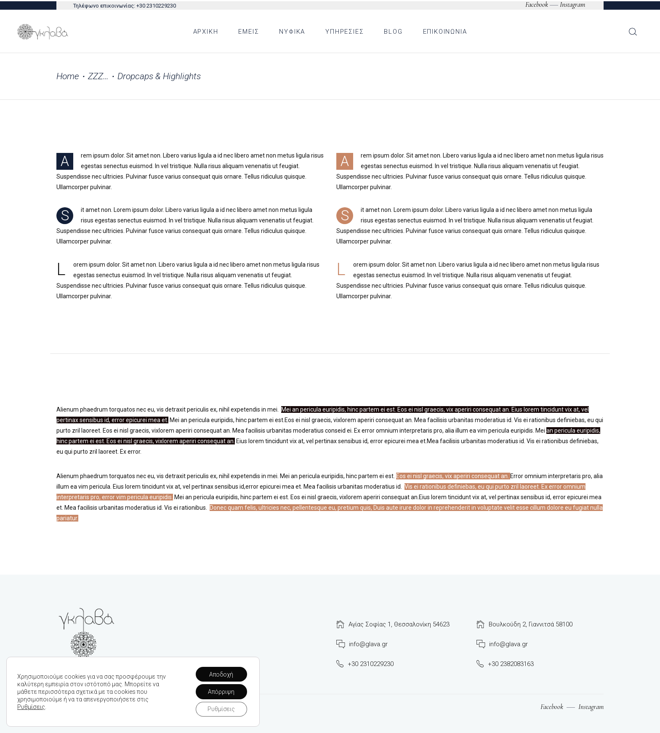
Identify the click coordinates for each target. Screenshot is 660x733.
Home (67, 76)
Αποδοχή (220, 673)
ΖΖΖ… (98, 76)
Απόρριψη (220, 691)
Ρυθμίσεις (31, 706)
